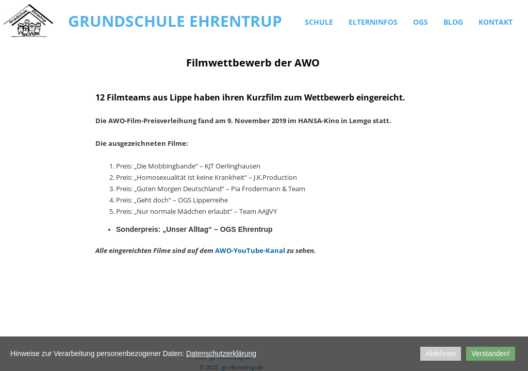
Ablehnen (440, 353)
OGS (420, 22)
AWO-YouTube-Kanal (250, 250)
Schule (319, 22)
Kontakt (495, 22)
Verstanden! (490, 353)
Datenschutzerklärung (221, 353)
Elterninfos (373, 22)
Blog (453, 22)
